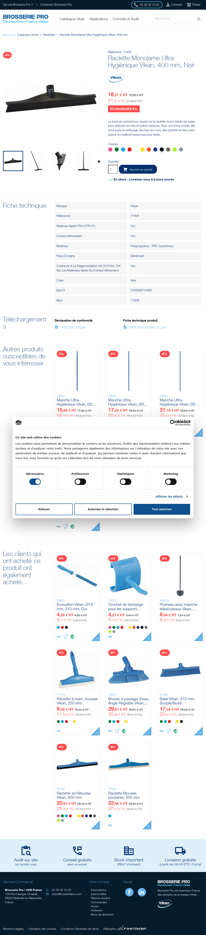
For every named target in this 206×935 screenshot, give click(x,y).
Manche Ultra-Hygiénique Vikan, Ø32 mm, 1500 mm (127, 402)
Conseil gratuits (77, 859)
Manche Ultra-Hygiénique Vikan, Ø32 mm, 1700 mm (179, 402)
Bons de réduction (102, 914)
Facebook (129, 892)
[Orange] (149, 150)
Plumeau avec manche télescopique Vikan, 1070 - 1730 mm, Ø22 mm (179, 606)
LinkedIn (142, 892)
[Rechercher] (178, 18)
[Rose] (110, 150)
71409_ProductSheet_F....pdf (144, 327)
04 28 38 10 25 (58, 890)
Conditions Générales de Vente (80, 928)
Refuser (44, 509)
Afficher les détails (169, 496)
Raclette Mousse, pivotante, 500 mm (124, 795)
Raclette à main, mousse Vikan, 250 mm (77, 701)
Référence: (115, 52)
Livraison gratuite (180, 859)
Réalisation (124, 928)
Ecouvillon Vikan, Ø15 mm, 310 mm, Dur (75, 606)
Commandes (99, 902)
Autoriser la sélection (103, 509)
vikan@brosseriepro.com (63, 894)
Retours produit (100, 898)
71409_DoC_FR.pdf (70, 327)
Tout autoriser (162, 509)
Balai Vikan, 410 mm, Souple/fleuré (177, 701)
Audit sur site (26, 859)
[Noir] (162, 150)
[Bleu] (123, 150)
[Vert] (116, 150)
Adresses (96, 910)
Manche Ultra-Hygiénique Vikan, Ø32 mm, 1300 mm (76, 402)
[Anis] (174, 150)
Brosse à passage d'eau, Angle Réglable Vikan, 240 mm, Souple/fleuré (128, 701)
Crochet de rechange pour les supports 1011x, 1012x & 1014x (127, 606)
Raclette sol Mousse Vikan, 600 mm (74, 795)
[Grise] (181, 150)
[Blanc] (136, 150)
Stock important (128, 859)
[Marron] (168, 150)
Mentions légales (13, 928)
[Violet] (155, 150)
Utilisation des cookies (42, 928)
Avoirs (94, 906)
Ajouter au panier (138, 169)
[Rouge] (129, 150)
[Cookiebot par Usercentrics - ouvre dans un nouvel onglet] (173, 423)
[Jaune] (142, 150)
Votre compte (99, 882)
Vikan (134, 206)
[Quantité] (113, 169)
